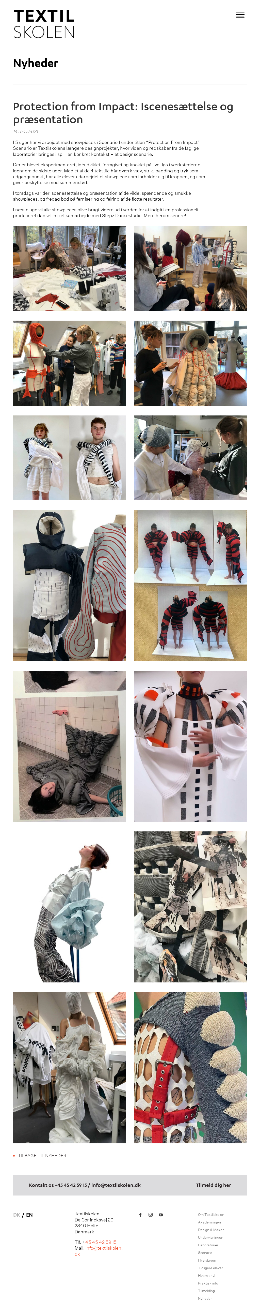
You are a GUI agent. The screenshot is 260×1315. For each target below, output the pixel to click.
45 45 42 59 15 (72, 1185)
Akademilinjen (209, 1222)
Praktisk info (208, 1283)
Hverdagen (207, 1261)
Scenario (205, 1253)
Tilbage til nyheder (42, 1155)
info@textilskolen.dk (116, 1185)
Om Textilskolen (211, 1215)
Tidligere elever (210, 1268)
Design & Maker (211, 1230)
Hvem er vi (206, 1276)
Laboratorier (208, 1245)
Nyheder (35, 62)
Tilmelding (206, 1291)
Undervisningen (210, 1238)
